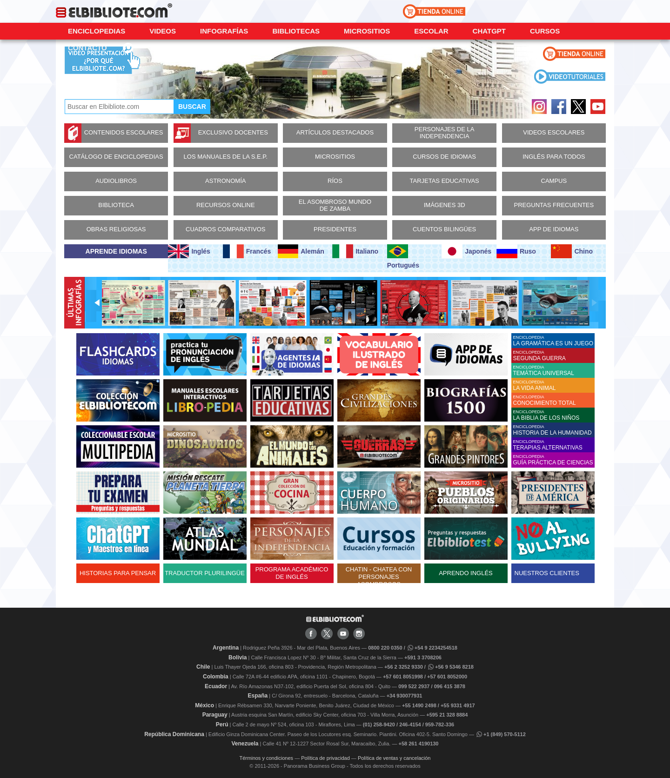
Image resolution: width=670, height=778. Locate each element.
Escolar (431, 31)
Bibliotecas (296, 31)
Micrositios (367, 31)
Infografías (224, 31)
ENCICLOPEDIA (554, 341)
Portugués (403, 256)
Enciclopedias (96, 31)
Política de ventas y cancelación (394, 758)
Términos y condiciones (267, 758)
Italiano (355, 251)
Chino (572, 251)
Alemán (301, 251)
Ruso (516, 251)
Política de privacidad (325, 758)
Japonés (466, 251)
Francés (247, 251)
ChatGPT (489, 31)
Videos (162, 31)
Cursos (545, 31)
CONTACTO (87, 48)
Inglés (189, 251)
